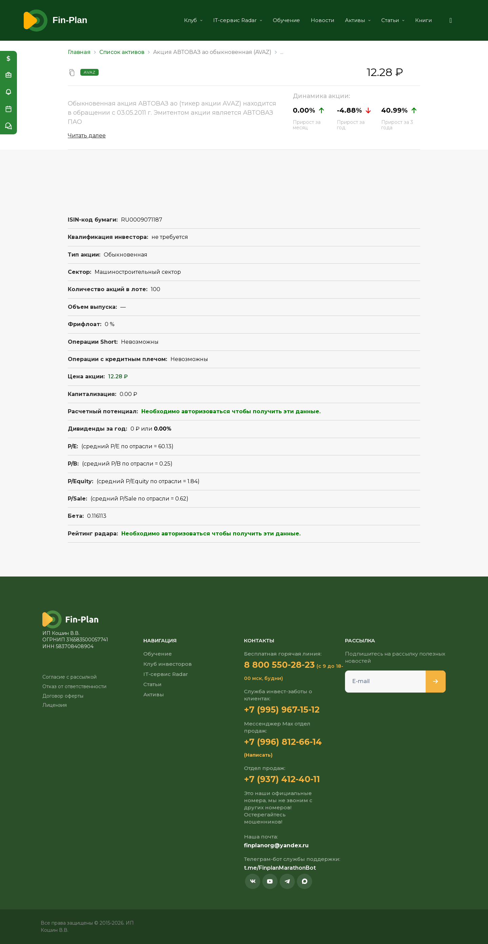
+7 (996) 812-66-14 (283, 742)
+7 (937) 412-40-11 (282, 779)
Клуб (193, 20)
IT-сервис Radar (237, 20)
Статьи (392, 20)
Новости (322, 20)
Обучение (286, 20)
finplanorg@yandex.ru (276, 845)
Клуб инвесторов (167, 664)
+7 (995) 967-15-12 (282, 709)
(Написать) (258, 755)
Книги (423, 20)
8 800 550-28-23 (279, 665)
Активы (357, 20)
